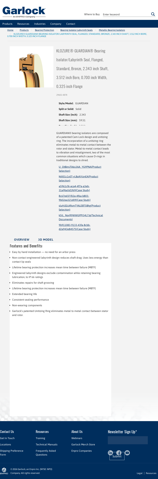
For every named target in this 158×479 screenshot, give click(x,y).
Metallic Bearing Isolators (112, 30)
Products (24, 30)
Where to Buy (92, 14)
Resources (42, 431)
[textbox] (129, 14)
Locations (5, 444)
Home (10, 30)
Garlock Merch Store (83, 444)
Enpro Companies (81, 450)
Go (153, 14)
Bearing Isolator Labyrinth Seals (76, 30)
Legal (139, 473)
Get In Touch (7, 438)
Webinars (76, 438)
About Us (77, 431)
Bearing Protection (44, 30)
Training (40, 438)
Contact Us (7, 431)
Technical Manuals (46, 444)
